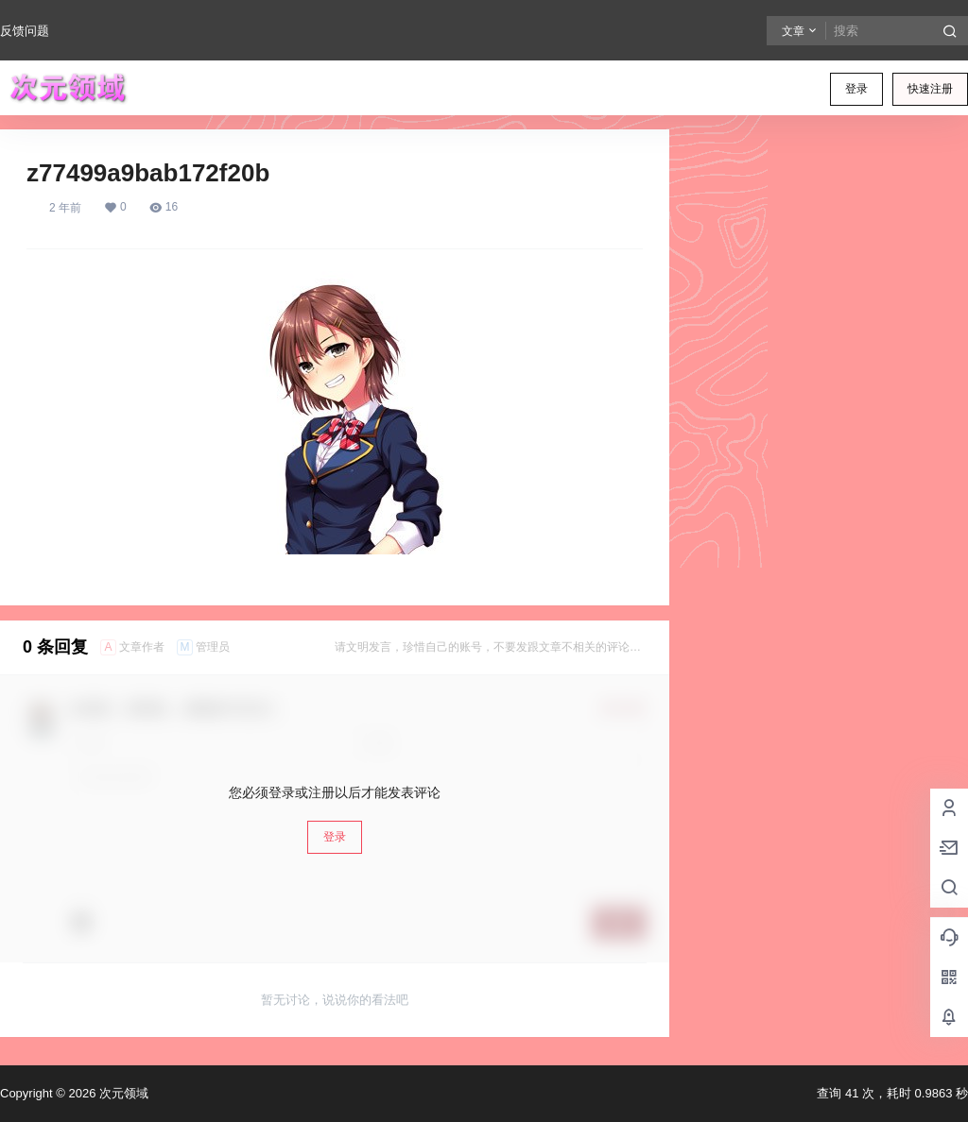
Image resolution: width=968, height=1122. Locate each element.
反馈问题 (24, 31)
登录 (856, 88)
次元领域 (121, 1093)
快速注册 (930, 88)
